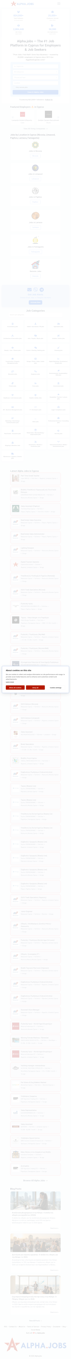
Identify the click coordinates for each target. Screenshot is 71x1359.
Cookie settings (55, 688)
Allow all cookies (15, 688)
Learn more (10, 682)
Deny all (35, 688)
